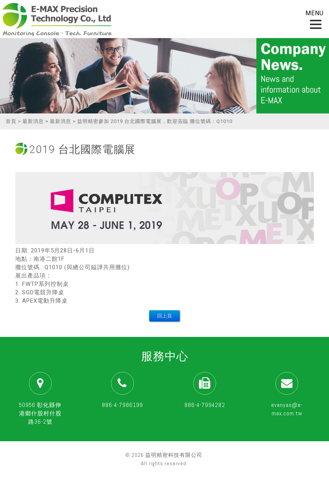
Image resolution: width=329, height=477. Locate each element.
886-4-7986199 (122, 404)
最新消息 (33, 121)
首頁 (11, 121)
